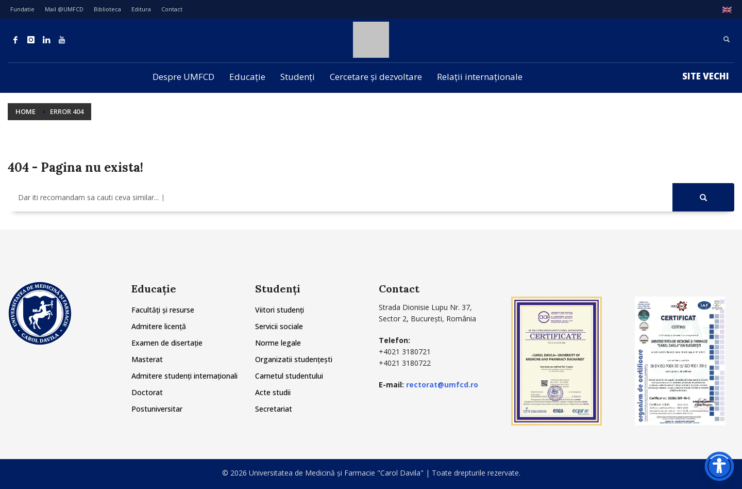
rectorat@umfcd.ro (442, 384)
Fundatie (22, 9)
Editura (141, 9)
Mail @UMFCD (64, 9)
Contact (171, 9)
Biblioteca (107, 9)
